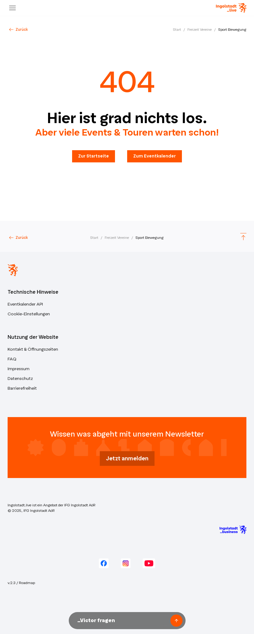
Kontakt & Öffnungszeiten (33, 349)
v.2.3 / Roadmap (21, 583)
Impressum (19, 368)
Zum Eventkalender (154, 156)
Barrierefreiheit (22, 388)
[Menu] (12, 8)
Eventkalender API (25, 304)
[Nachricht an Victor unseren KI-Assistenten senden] (121, 620)
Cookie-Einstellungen (29, 314)
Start (177, 29)
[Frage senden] (176, 621)
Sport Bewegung (232, 29)
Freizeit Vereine (199, 29)
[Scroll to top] (243, 237)
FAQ (12, 359)
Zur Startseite (93, 156)
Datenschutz (20, 378)
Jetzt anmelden (127, 458)
